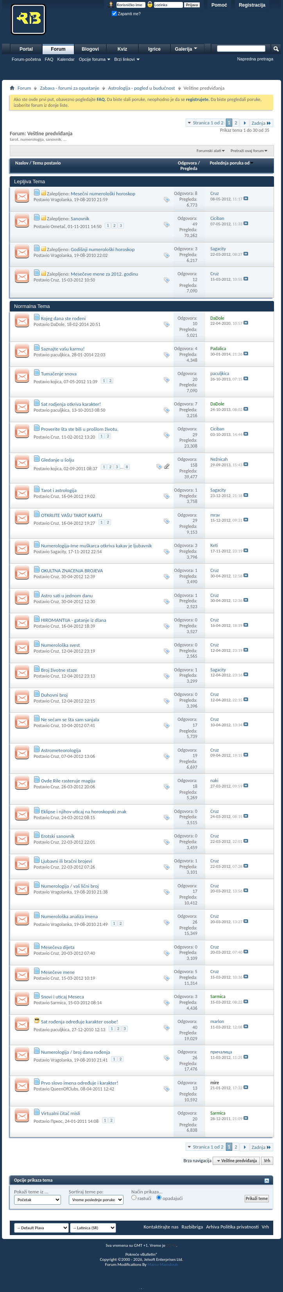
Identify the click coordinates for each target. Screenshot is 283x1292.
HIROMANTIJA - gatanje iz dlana (73, 620)
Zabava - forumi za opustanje (69, 88)
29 (195, 434)
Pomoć (219, 5)
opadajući (169, 1198)
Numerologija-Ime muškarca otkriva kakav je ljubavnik (96, 546)
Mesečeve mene (58, 972)
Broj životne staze (59, 670)
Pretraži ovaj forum (247, 150)
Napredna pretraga (255, 59)
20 (195, 379)
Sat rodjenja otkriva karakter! (71, 404)
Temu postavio (46, 163)
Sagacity (58, 551)
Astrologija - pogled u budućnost (141, 88)
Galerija (186, 48)
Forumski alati (209, 150)
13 (195, 1088)
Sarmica (58, 1002)
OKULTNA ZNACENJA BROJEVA (72, 570)
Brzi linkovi (124, 59)
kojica (55, 381)
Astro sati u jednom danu (67, 595)
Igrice (154, 49)
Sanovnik (80, 218)
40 (195, 1027)
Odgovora (187, 163)
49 (195, 224)
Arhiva (212, 1227)
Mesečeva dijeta (58, 947)
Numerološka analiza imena (69, 916)
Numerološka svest (60, 645)
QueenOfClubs (64, 1089)
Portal (26, 49)
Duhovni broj (54, 695)
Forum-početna (26, 59)
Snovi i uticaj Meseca (62, 997)
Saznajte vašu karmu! (63, 349)
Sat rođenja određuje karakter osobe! (79, 1022)
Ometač (57, 226)
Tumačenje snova (59, 374)
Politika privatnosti (239, 1227)
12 (195, 279)
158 (193, 465)
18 (195, 786)
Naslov (22, 163)
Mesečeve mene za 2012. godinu (104, 274)
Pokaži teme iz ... (31, 1192)
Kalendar (66, 59)
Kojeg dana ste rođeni (63, 318)
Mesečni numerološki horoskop (103, 193)
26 (195, 922)
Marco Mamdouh (162, 1264)
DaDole (57, 324)
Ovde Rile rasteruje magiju (68, 781)
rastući (141, 1198)
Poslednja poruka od (232, 163)
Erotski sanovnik (57, 836)
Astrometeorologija (61, 750)
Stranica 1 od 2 (208, 123)
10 (195, 323)
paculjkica (59, 355)
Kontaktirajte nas (161, 1227)
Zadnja (261, 123)
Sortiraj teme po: (86, 1192)
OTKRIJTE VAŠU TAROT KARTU (71, 515)
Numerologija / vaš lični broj (70, 886)
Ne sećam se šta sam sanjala (70, 719)
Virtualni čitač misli (60, 1113)
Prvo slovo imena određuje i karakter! (79, 1083)
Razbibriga (192, 1227)
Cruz (54, 280)
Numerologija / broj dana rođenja (75, 1052)
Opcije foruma (92, 59)
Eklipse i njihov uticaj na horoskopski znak (84, 811)
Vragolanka (61, 199)
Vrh (267, 1160)
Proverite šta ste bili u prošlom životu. (79, 429)
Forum (58, 49)
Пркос (56, 1121)
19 (195, 755)
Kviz (122, 49)
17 (195, 725)
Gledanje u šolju (57, 460)
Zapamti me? (126, 14)
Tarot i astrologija (59, 490)
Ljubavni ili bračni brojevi (66, 861)
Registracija (252, 5)
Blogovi (90, 49)
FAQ (49, 59)
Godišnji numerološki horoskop (102, 249)
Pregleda (188, 168)
